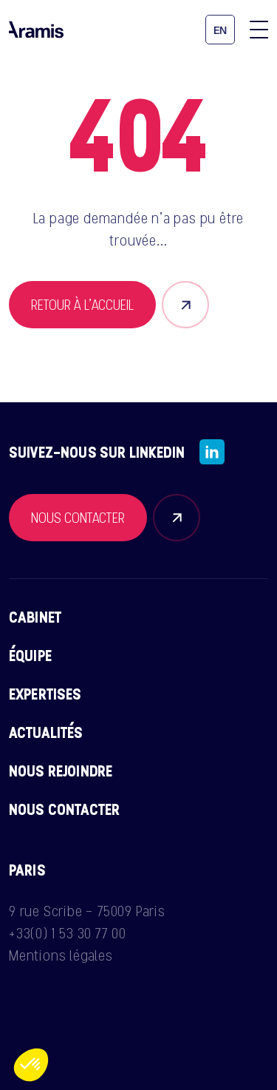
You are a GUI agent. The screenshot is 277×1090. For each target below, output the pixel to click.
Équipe (30, 655)
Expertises (45, 694)
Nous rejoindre (60, 770)
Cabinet (35, 617)
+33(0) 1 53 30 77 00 (67, 933)
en (220, 31)
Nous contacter (64, 809)
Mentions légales (61, 955)
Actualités (46, 732)
